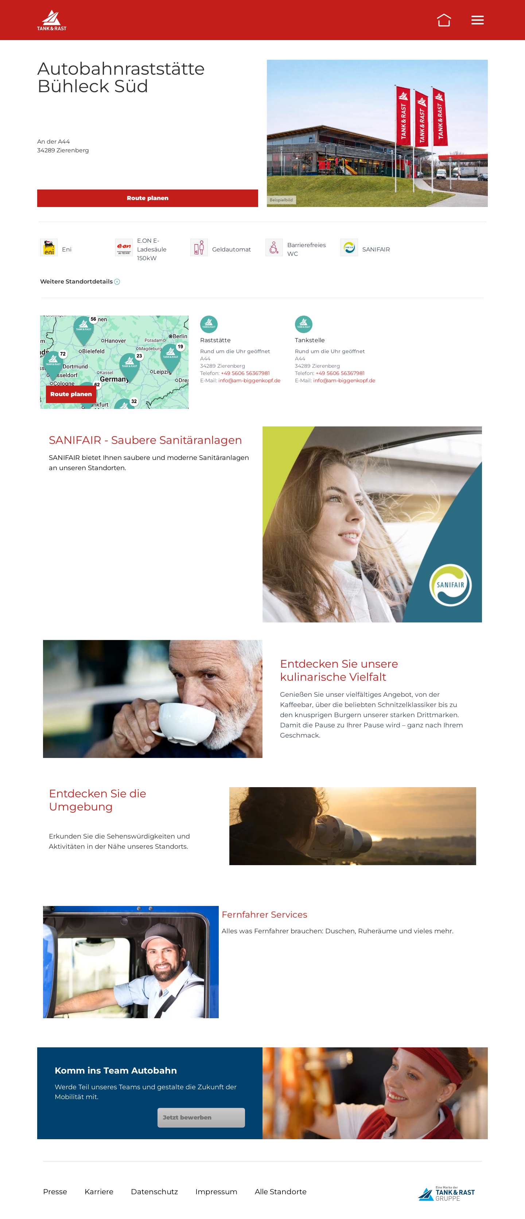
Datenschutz (154, 1191)
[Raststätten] (51, 20)
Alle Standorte (281, 1191)
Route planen (147, 198)
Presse (55, 1191)
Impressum (216, 1191)
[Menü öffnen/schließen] (477, 20)
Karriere (99, 1191)
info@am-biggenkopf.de (249, 380)
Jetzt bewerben (201, 1117)
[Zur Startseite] (444, 20)
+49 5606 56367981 (245, 373)
